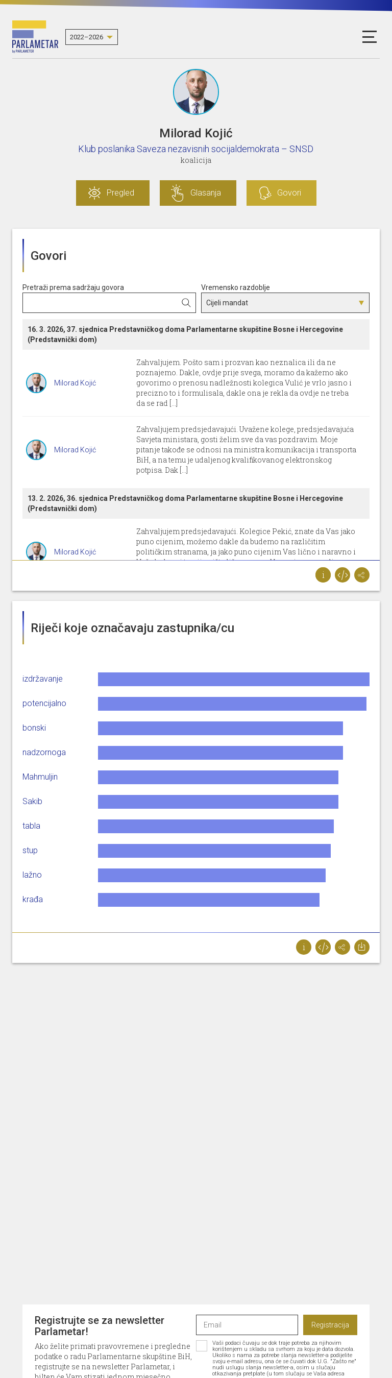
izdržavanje (42, 679)
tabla (31, 826)
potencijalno (44, 703)
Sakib (32, 801)
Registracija (330, 1325)
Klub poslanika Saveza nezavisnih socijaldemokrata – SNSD (195, 148)
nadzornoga (44, 752)
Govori (289, 193)
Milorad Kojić (75, 383)
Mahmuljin (40, 777)
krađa (32, 899)
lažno (32, 875)
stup (30, 850)
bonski (34, 728)
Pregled (120, 193)
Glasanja (205, 193)
